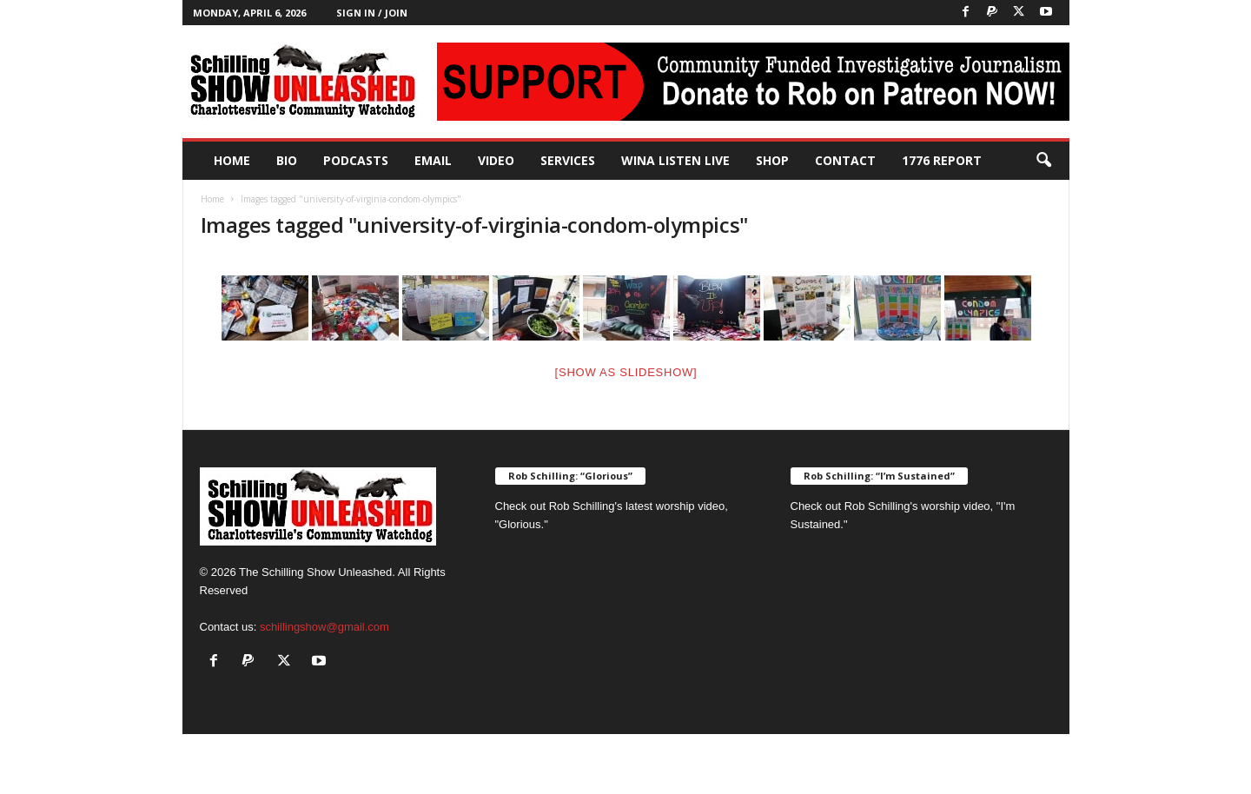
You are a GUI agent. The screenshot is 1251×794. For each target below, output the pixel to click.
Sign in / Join (371, 12)
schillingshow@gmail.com (324, 626)
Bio (286, 160)
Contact (845, 160)
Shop (772, 160)
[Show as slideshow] (626, 372)
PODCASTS (355, 160)
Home (232, 160)
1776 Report (942, 160)
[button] (1043, 161)
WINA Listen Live (675, 160)
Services (567, 160)
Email (433, 160)
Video (496, 160)
